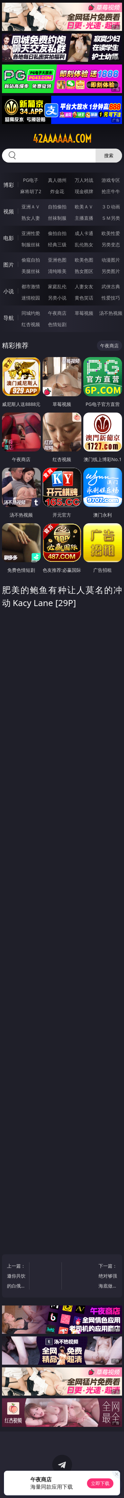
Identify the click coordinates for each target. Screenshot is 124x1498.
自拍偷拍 (57, 206)
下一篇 (107, 1277)
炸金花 (57, 191)
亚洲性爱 (30, 233)
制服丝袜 (30, 244)
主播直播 (84, 218)
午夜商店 (57, 313)
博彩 (8, 184)
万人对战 (84, 180)
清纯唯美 (57, 271)
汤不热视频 (110, 313)
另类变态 (111, 244)
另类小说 (57, 298)
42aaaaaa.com (62, 138)
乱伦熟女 (84, 244)
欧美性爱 (111, 233)
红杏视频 (30, 324)
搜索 (108, 155)
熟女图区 (84, 271)
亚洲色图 (57, 260)
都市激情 (30, 286)
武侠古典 (111, 286)
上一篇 (16, 1277)
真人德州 (57, 180)
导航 (8, 317)
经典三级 (57, 244)
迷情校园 (30, 298)
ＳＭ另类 (111, 218)
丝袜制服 (57, 218)
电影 (8, 238)
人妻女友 (84, 286)
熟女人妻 (30, 218)
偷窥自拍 (30, 260)
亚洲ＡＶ (30, 206)
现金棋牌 (84, 191)
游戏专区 (111, 180)
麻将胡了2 (30, 191)
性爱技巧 (111, 298)
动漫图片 (111, 260)
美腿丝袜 (30, 271)
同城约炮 (30, 313)
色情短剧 (57, 324)
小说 (8, 291)
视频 (8, 211)
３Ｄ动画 (111, 206)
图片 (8, 264)
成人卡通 (84, 233)
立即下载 (100, 1483)
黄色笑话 (84, 298)
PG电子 (30, 180)
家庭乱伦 (57, 286)
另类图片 (111, 271)
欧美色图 (84, 260)
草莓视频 (84, 313)
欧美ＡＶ (84, 206)
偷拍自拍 (57, 233)
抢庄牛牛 (111, 191)
